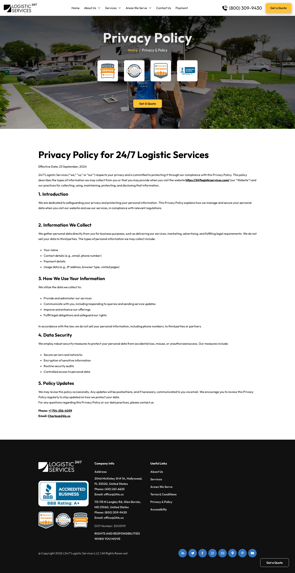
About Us (92, 8)
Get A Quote (147, 103)
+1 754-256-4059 (60, 411)
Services (113, 8)
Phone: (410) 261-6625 (109, 489)
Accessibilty (158, 509)
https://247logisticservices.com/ (207, 180)
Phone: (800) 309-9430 (110, 512)
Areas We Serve (139, 8)
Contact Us (163, 8)
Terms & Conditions (163, 494)
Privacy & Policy (161, 502)
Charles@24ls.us (59, 416)
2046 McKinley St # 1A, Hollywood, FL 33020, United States (118, 481)
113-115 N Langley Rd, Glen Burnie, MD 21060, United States (117, 504)
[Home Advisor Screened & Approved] (134, 70)
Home (75, 8)
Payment (182, 8)
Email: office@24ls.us (109, 494)
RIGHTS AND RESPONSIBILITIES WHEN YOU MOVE (117, 536)
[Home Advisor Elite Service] (107, 70)
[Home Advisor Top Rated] (161, 70)
